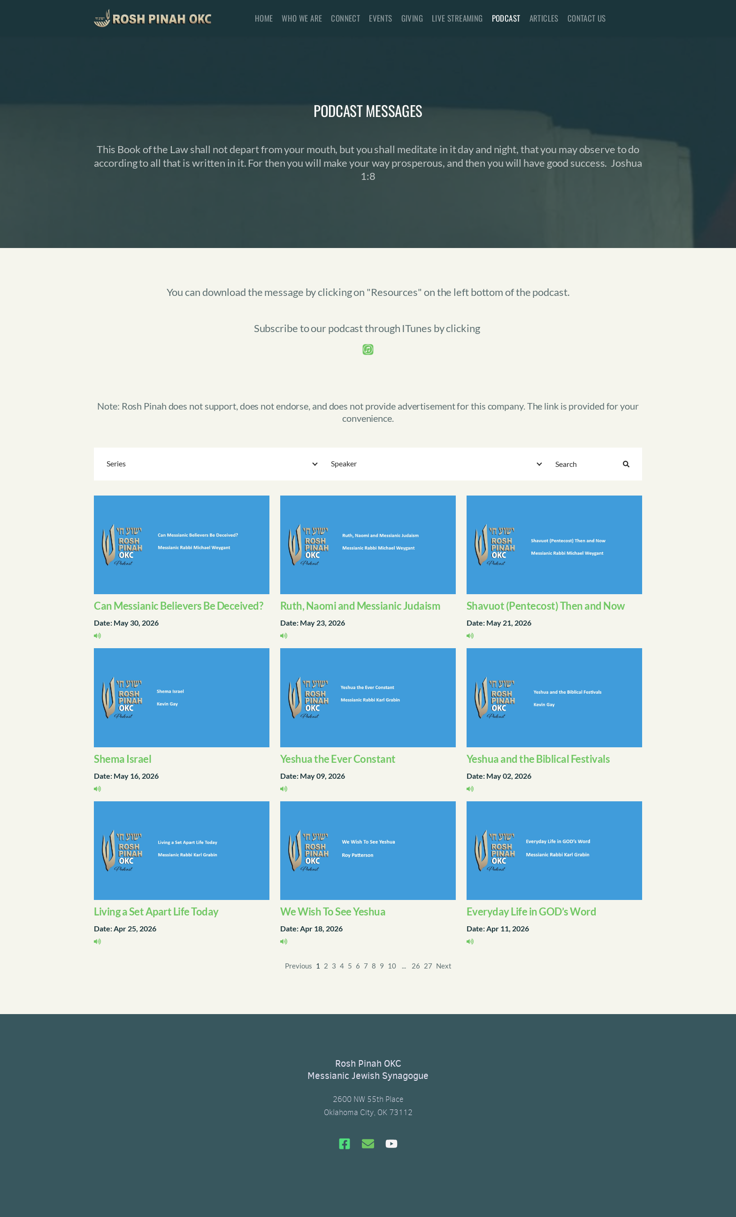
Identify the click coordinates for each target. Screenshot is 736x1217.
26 (416, 965)
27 (428, 965)
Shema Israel (122, 758)
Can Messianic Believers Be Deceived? (178, 605)
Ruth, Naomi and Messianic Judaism (360, 605)
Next (444, 965)
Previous (298, 965)
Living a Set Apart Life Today (156, 911)
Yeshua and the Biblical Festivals (538, 758)
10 (392, 965)
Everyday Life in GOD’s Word (532, 911)
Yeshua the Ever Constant (338, 758)
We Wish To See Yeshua (333, 911)
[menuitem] (264, 18)
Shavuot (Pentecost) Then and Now (546, 605)
